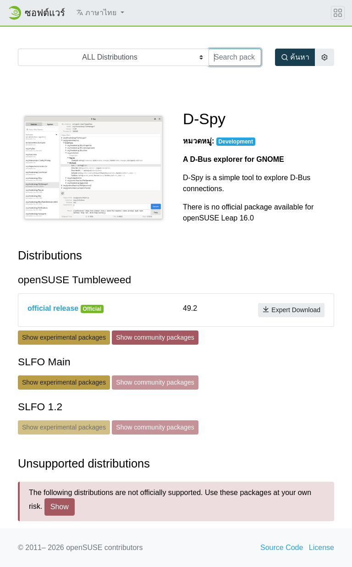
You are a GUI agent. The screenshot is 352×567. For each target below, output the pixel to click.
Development (236, 141)
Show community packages (155, 337)
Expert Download (291, 310)
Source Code (281, 547)
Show (59, 507)
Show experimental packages (64, 337)
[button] (100, 13)
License (321, 547)
